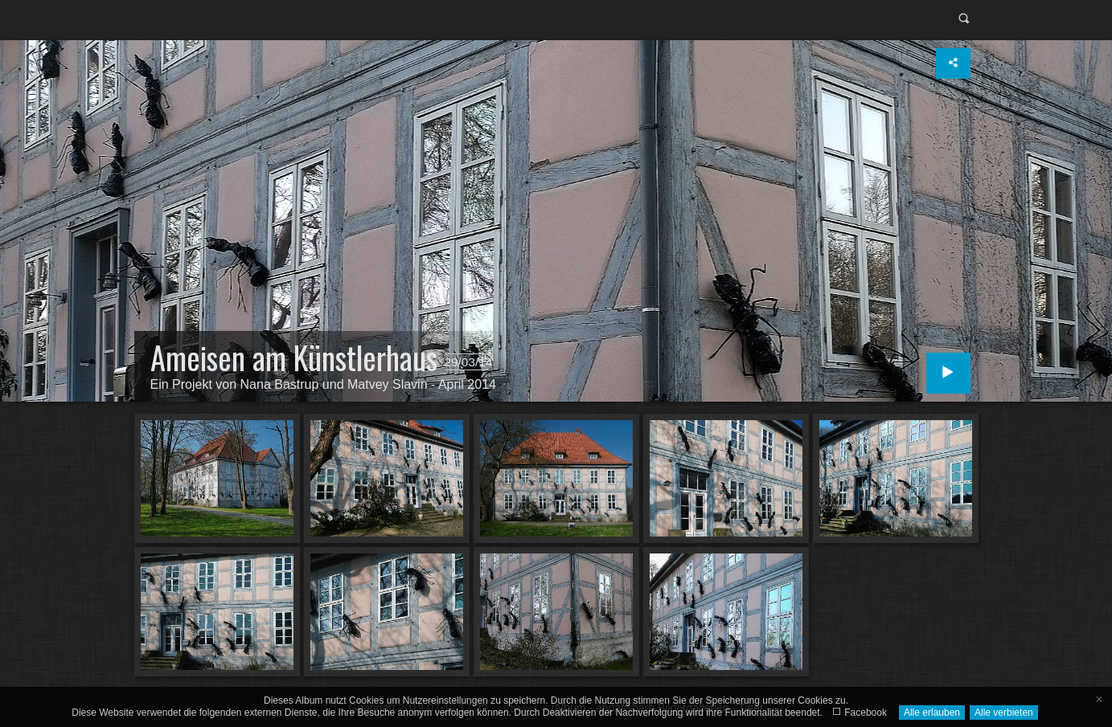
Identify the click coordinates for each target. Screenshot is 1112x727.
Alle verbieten (1004, 712)
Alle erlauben (932, 712)
